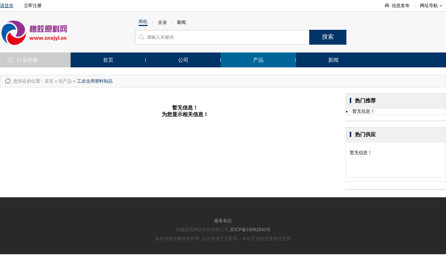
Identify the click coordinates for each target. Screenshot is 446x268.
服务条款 (223, 220)
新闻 (333, 60)
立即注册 (33, 5)
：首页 (47, 81)
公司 (183, 60)
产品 (258, 60)
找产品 (65, 81)
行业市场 (27, 60)
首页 (108, 60)
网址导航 (431, 5)
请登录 (6, 5)
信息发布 (401, 5)
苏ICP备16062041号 (250, 229)
